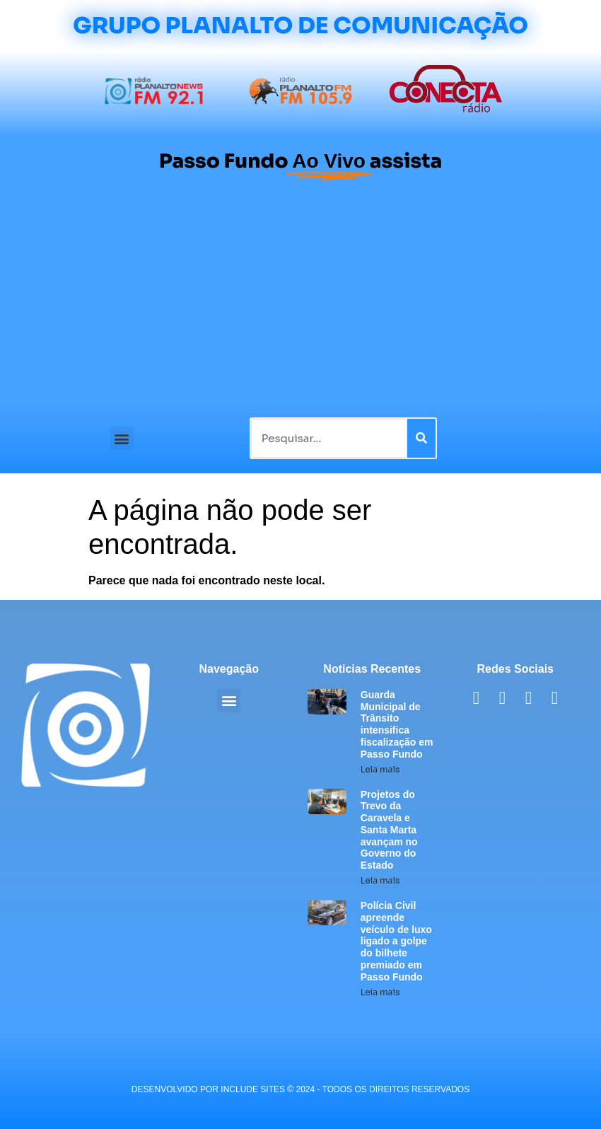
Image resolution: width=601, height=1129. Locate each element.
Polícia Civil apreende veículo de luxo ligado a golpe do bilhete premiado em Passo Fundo (396, 941)
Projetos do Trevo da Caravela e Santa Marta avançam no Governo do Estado (389, 830)
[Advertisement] (300, 297)
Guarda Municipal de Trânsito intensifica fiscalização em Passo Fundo (397, 724)
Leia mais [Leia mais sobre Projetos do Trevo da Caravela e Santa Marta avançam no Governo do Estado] (380, 880)
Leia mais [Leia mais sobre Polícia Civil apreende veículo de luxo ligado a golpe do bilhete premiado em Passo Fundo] (380, 992)
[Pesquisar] (421, 438)
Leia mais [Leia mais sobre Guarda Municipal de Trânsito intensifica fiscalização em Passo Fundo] (380, 769)
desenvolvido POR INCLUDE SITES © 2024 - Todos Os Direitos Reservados (300, 1089)
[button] (122, 438)
